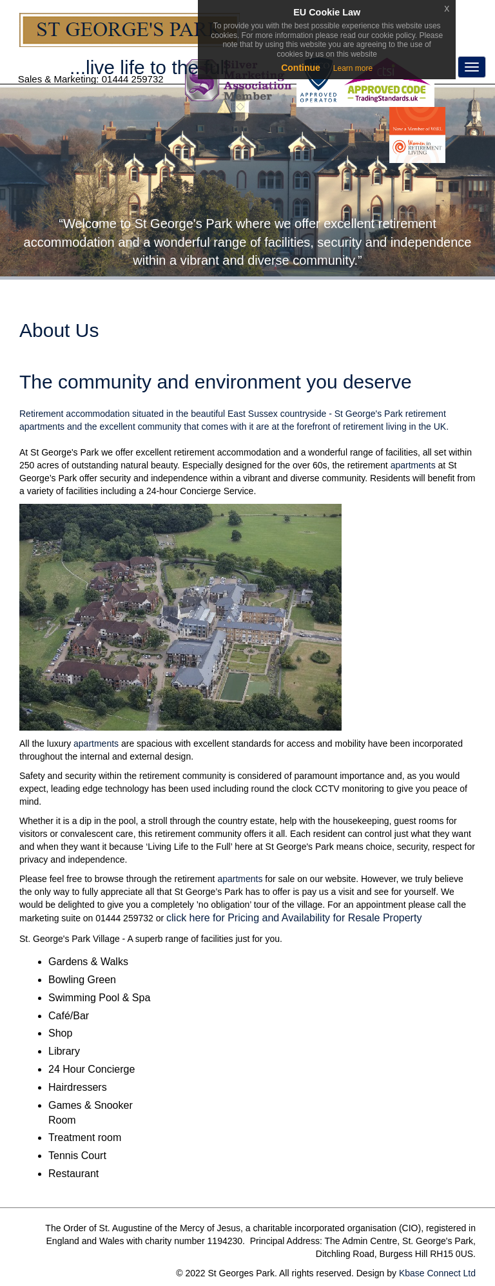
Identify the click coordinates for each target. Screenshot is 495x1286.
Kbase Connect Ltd (437, 1273)
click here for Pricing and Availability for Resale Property (294, 917)
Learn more (353, 68)
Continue (300, 67)
